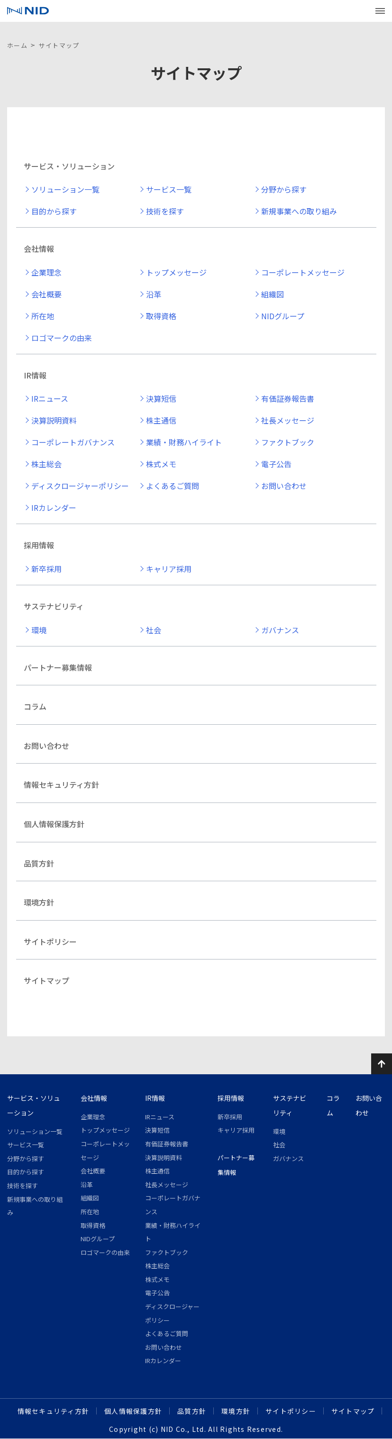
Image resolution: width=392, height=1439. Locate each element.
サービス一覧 (168, 189)
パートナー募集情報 (58, 667)
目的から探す (54, 211)
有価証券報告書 (287, 398)
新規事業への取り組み (299, 211)
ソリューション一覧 (65, 189)
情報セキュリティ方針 (61, 784)
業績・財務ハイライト (184, 442)
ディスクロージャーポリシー (80, 485)
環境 (38, 630)
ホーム (17, 45)
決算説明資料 (54, 420)
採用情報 (39, 545)
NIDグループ (282, 316)
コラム (35, 706)
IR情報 (35, 375)
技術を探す (165, 211)
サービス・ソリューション (69, 166)
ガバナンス (280, 630)
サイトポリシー (50, 941)
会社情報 (39, 248)
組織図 (272, 294)
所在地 (42, 316)
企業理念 (46, 272)
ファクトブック (287, 442)
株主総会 (46, 464)
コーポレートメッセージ (303, 272)
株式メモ (161, 464)
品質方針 (39, 863)
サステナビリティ (54, 606)
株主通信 (161, 420)
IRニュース (49, 398)
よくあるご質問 (172, 485)
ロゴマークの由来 (61, 337)
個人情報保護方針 (54, 824)
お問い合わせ (284, 485)
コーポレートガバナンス (73, 442)
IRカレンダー (53, 507)
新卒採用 (46, 568)
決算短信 (161, 398)
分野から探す (284, 189)
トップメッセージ (176, 272)
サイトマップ (46, 980)
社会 (153, 630)
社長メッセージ (287, 420)
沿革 (153, 294)
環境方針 (39, 902)
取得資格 (161, 316)
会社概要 (46, 294)
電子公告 (276, 464)
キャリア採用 (168, 568)
